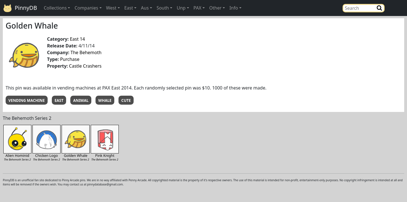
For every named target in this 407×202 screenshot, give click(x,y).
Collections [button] (55, 8)
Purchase (69, 59)
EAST (59, 100)
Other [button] (215, 8)
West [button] (111, 8)
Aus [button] (145, 8)
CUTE (126, 100)
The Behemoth (86, 52)
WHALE (104, 100)
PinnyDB (20, 8)
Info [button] (233, 8)
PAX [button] (197, 8)
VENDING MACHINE (26, 100)
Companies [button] (86, 8)
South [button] (163, 8)
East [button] (128, 8)
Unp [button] (181, 8)
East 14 (77, 39)
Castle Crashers (85, 66)
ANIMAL (81, 100)
